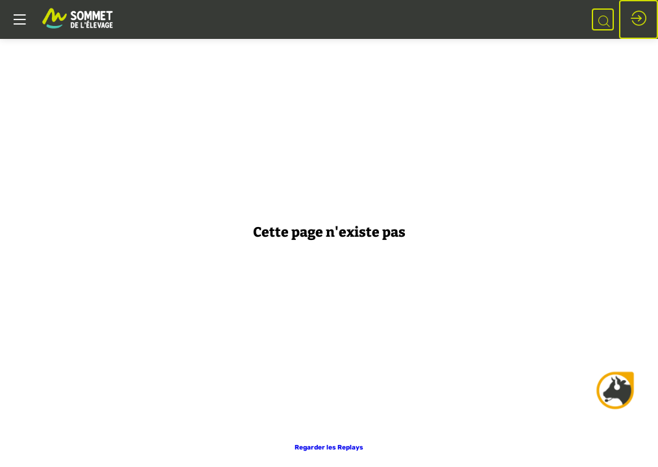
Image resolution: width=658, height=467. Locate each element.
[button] (329, 447)
